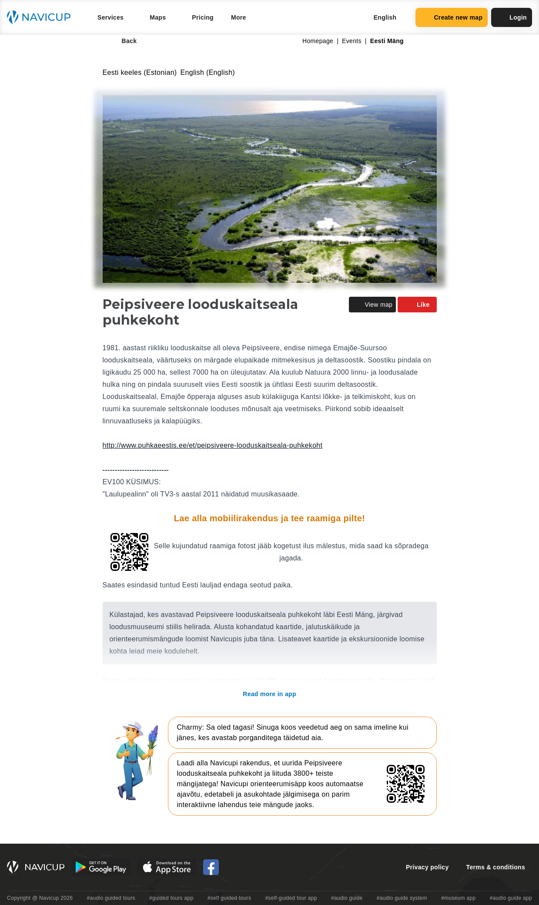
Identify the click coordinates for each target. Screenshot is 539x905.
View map (372, 304)
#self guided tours (229, 898)
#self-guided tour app (291, 898)
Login (511, 17)
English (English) (208, 72)
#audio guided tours (111, 898)
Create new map (451, 17)
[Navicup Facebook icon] (211, 867)
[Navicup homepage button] (42, 17)
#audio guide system (402, 898)
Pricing (203, 17)
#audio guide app (511, 898)
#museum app (458, 898)
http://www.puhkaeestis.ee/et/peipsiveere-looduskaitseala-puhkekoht (213, 445)
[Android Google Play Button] (101, 867)
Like (417, 304)
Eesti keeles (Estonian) (140, 72)
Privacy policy (427, 867)
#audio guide (347, 898)
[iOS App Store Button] (166, 867)
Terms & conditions (495, 867)
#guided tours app (171, 898)
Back (123, 41)
